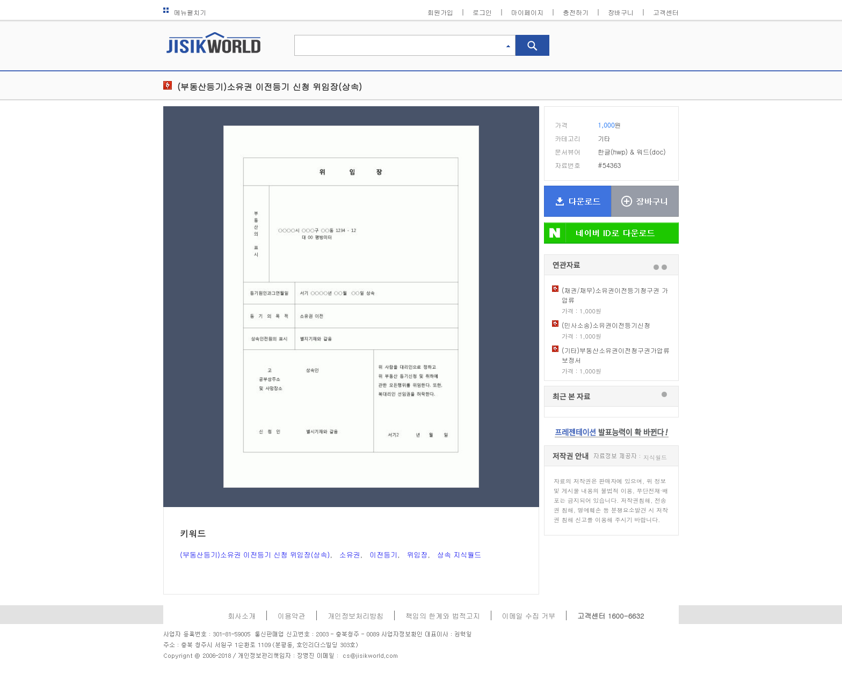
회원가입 (440, 12)
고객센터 (666, 12)
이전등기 (383, 554)
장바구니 (621, 12)
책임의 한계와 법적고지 (442, 616)
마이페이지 (527, 12)
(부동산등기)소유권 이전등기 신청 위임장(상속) (269, 86)
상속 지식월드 (459, 554)
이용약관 (292, 616)
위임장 (417, 554)
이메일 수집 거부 (529, 616)
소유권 (349, 554)
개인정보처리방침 (355, 616)
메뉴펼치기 (184, 12)
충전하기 (576, 12)
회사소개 (242, 616)
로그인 (482, 12)
